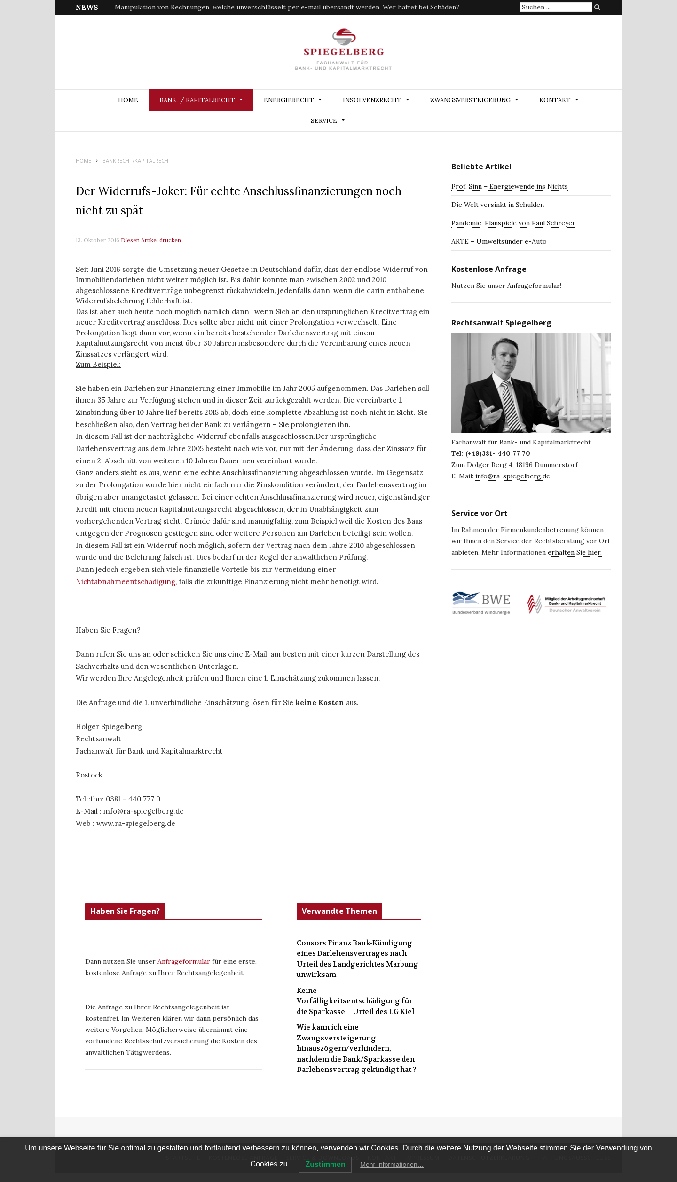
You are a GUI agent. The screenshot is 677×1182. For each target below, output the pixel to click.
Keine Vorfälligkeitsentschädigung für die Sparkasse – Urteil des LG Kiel (355, 1001)
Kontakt (555, 100)
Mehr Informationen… (392, 1164)
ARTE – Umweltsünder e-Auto (499, 241)
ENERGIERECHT (289, 100)
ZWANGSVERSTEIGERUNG (470, 100)
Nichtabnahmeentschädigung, (126, 581)
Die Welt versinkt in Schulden (497, 204)
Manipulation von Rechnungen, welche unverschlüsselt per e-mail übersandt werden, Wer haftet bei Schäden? (287, 7)
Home (128, 100)
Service (324, 121)
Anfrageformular (184, 961)
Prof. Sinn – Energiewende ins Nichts (509, 186)
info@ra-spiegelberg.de (512, 476)
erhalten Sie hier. (575, 552)
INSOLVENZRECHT (372, 100)
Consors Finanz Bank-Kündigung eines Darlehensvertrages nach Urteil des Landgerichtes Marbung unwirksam (357, 959)
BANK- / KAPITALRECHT (197, 100)
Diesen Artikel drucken (151, 240)
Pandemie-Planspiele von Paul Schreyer (513, 223)
